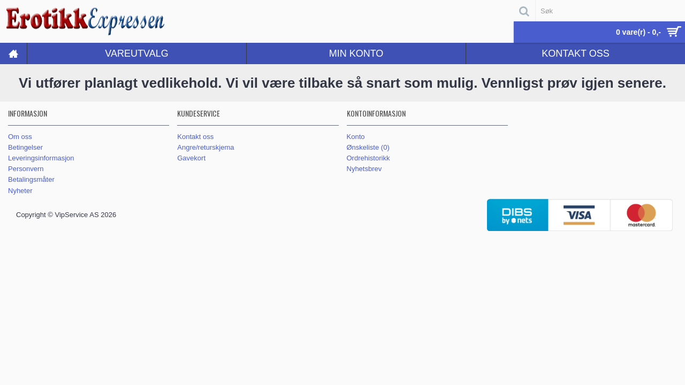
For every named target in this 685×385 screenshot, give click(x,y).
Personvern (25, 169)
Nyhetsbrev (364, 169)
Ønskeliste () (368, 147)
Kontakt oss (195, 137)
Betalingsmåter (31, 179)
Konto (356, 137)
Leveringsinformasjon (41, 158)
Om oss (20, 137)
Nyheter (20, 191)
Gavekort (191, 158)
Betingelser (25, 147)
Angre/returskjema (205, 147)
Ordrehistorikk (368, 158)
